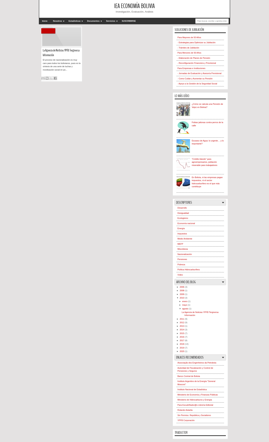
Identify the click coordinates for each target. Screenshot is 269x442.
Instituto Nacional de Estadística (192, 389)
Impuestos (182, 234)
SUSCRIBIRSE (129, 21)
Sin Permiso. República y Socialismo (194, 415)
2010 (182, 298)
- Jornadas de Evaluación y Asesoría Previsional (199, 73)
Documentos (93, 21)
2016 (182, 337)
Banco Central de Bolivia (188, 376)
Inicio (44, 21)
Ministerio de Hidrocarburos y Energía (194, 400)
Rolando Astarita (185, 410)
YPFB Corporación (186, 420)
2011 (182, 319)
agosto (185, 309)
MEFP (180, 244)
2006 (182, 287)
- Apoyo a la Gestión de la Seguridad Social (197, 83)
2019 (182, 348)
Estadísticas (75, 21)
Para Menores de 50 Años (189, 53)
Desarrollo (182, 208)
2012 (182, 322)
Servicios (110, 21)
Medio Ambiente (184, 239)
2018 (182, 344)
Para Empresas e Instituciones (191, 68)
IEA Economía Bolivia (134, 6)
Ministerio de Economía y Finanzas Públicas (197, 395)
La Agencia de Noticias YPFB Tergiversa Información (61, 52)
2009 (182, 294)
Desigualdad (183, 213)
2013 (182, 326)
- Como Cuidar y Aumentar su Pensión (195, 78)
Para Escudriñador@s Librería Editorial (195, 405)
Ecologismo (182, 218)
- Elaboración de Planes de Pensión (193, 58)
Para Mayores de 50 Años (189, 37)
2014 (182, 329)
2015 (182, 333)
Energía (181, 228)
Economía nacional (186, 223)
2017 (182, 340)
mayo (185, 305)
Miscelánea (182, 249)
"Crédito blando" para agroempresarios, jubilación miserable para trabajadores (204, 162)
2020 (182, 351)
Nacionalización (184, 254)
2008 (182, 290)
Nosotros (57, 21)
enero (185, 301)
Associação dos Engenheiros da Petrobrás (196, 363)
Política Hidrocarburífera (188, 269)
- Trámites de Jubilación (188, 48)
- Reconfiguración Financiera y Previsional (196, 63)
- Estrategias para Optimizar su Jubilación (196, 42)
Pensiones (182, 259)
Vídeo (180, 275)
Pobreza (181, 264)
